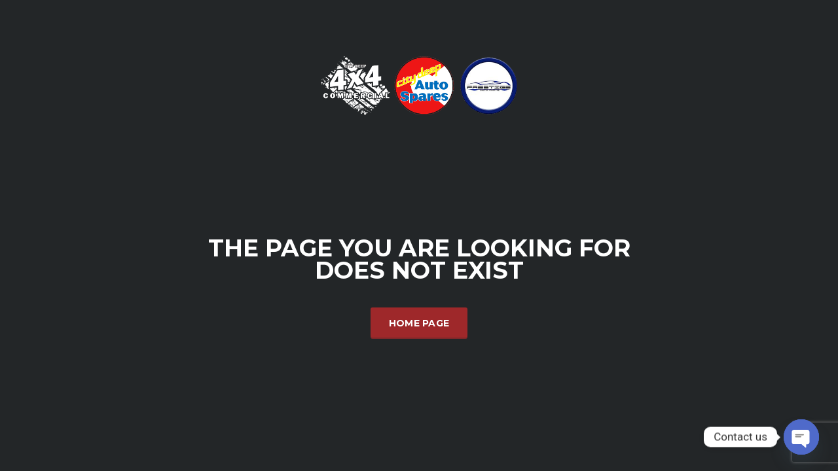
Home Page (419, 323)
